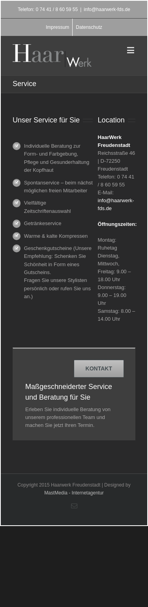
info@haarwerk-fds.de (107, 9)
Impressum (57, 27)
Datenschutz (89, 27)
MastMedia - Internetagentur (74, 493)
